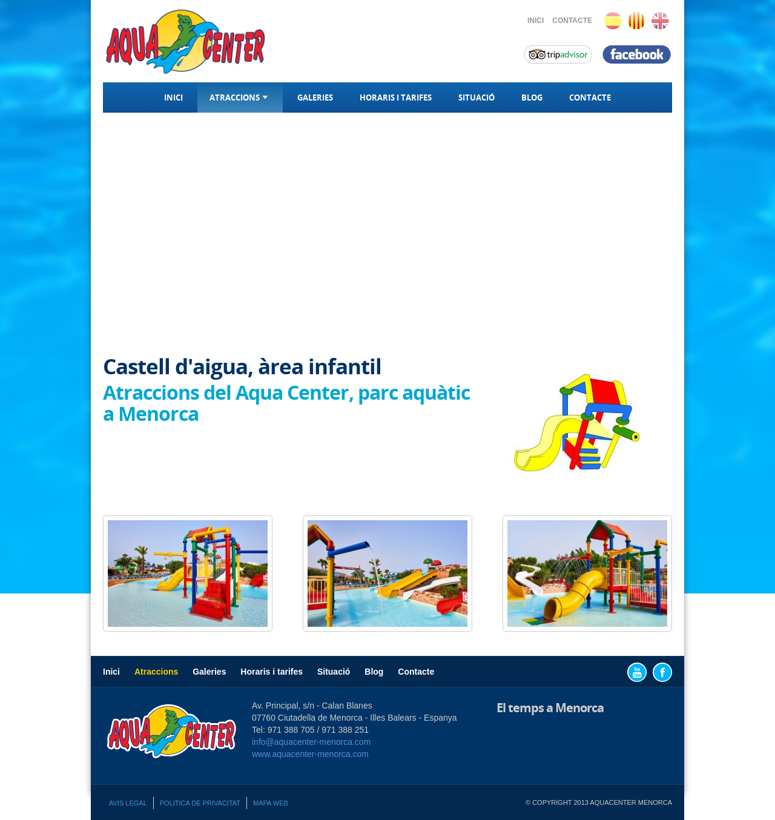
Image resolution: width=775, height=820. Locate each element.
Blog (531, 97)
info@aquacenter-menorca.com (311, 742)
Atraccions (240, 97)
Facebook (662, 672)
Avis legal (128, 803)
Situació (476, 97)
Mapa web (270, 803)
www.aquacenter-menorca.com (310, 754)
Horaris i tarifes (396, 97)
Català (636, 21)
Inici (535, 20)
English (660, 21)
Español (613, 21)
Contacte (572, 20)
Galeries (315, 97)
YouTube (637, 672)
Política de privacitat (200, 803)
